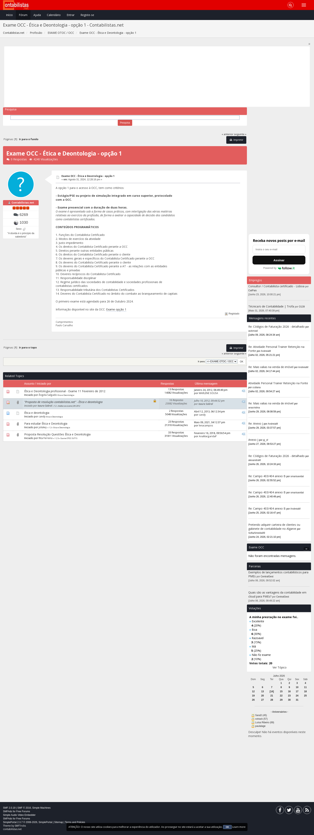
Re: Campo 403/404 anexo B (267, 476)
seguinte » (240, 134)
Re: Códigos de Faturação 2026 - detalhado (276, 326)
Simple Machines (41, 807)
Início (9, 15)
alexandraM (254, 460)
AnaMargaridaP (208, 436)
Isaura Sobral (45, 405)
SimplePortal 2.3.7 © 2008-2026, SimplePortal (27, 822)
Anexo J (253, 440)
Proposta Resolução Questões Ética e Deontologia (57, 434)
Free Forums (23, 811)
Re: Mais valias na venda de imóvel (270, 367)
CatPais (252, 290)
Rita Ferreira (45, 438)
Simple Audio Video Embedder (19, 815)
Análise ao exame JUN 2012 (69, 406)
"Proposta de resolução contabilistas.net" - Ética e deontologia (63, 402)
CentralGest (267, 576)
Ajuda (37, 15)
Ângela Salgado (48, 394)
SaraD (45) (261, 715)
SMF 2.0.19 (9, 807)
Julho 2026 (279, 675)
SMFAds (7, 811)
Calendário (54, 15)
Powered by (279, 268)
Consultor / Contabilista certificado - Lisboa (276, 286)
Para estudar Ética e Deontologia (45, 423)
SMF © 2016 (24, 807)
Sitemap (58, 822)
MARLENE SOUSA (208, 393)
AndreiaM (266, 351)
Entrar (70, 15)
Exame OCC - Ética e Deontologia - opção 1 (88, 176)
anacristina (254, 407)
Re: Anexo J (255, 423)
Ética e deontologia (36, 413)
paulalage (260, 726)
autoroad (253, 330)
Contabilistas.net (23, 202)
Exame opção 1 (116, 309)
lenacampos (206, 425)
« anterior (227, 134)
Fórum (23, 15)
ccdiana (257, 387)
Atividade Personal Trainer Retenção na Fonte (278, 383)
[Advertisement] (126, 77)
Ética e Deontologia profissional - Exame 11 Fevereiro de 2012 (64, 391)
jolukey (43, 427)
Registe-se (87, 15)
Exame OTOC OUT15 (68, 438)
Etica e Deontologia (65, 395)
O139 (302, 306)
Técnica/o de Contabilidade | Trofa (271, 306)
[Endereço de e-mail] (279, 249)
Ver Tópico (280, 667)
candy (42, 416)
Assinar (278, 260)
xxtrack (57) (261, 718)
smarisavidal (297, 476)
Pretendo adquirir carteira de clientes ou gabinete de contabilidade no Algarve (274, 527)
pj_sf (265, 440)
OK (227, 827)
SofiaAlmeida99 (256, 533)
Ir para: (201, 361)
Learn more (239, 827)
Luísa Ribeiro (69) (264, 722)
